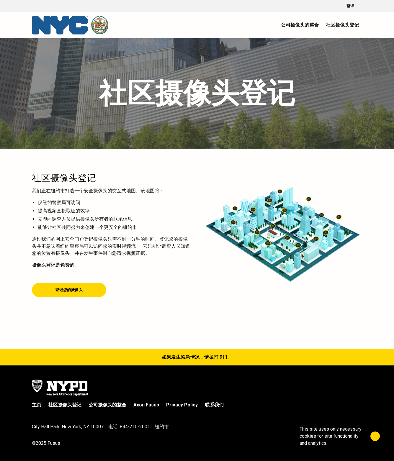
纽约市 (162, 426)
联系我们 (214, 405)
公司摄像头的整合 (107, 405)
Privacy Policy (182, 405)
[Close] (375, 436)
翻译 (354, 6)
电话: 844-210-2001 (129, 426)
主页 (36, 405)
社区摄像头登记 (64, 405)
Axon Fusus (146, 405)
